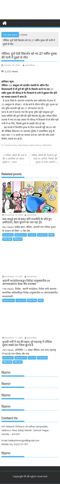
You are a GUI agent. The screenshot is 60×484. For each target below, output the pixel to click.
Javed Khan (29, 65)
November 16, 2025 (12, 215)
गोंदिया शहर (18, 239)
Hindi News (23, 145)
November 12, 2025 (12, 337)
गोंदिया (51, 235)
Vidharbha (47, 145)
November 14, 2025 (12, 276)
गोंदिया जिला (7, 239)
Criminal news (10, 145)
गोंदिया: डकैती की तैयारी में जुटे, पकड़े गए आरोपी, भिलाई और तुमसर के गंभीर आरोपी (44, 159)
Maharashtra (35, 145)
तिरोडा (41, 300)
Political (32, 235)
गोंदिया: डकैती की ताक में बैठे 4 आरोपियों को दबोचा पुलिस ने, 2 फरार (14, 159)
